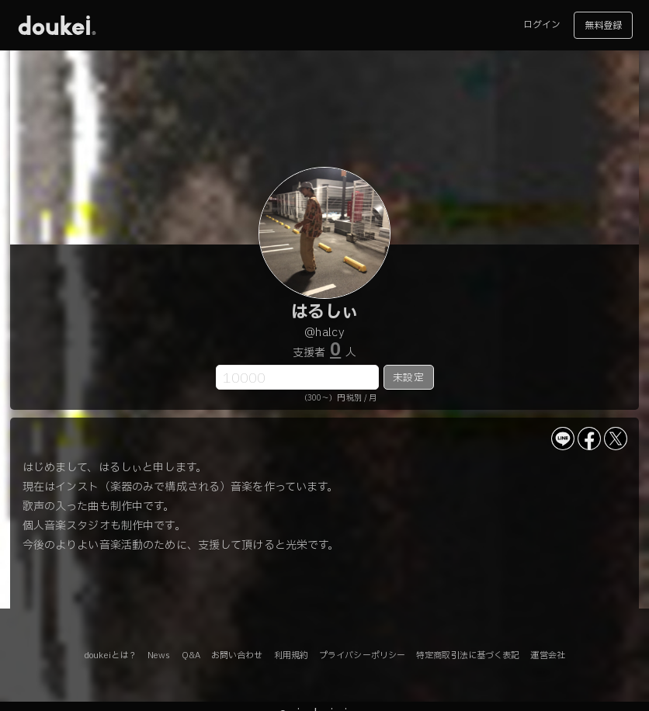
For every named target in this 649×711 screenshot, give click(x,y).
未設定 (408, 378)
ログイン (541, 25)
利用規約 (291, 655)
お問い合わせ (237, 655)
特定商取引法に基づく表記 (467, 655)
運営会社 (547, 655)
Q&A (191, 655)
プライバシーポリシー (362, 655)
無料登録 (603, 26)
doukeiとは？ (110, 655)
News (159, 655)
